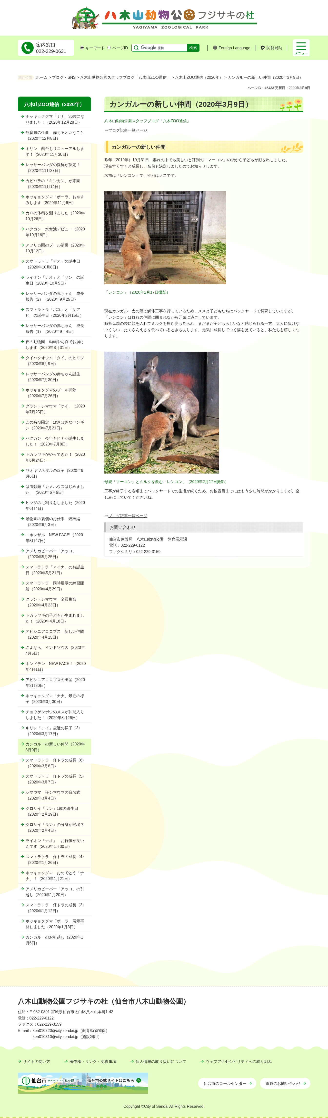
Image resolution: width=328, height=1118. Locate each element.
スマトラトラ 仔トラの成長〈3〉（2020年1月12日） (56, 908)
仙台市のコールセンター (225, 1083)
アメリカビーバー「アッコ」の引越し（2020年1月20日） (55, 892)
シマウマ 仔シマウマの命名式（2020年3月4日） (53, 795)
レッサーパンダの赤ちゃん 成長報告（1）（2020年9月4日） (55, 329)
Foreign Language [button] (234, 48)
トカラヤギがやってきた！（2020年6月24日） (55, 457)
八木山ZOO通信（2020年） (199, 77)
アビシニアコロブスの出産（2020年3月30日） (55, 683)
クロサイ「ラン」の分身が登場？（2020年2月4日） (55, 827)
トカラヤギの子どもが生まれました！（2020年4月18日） (55, 618)
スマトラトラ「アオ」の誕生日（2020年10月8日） (53, 264)
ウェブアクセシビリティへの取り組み (239, 1061)
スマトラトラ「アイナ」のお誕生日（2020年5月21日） (55, 570)
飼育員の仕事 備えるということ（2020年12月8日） (55, 135)
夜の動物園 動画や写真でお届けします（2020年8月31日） (55, 345)
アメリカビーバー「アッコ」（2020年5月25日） (51, 554)
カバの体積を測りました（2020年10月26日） (55, 216)
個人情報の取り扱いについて (161, 1061)
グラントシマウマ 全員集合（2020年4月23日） (51, 602)
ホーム (42, 77)
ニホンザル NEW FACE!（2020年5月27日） (54, 538)
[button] (271, 48)
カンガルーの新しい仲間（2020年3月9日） (55, 747)
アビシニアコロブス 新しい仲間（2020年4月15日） (55, 634)
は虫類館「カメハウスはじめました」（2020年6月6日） (55, 490)
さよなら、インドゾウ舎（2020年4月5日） (55, 650)
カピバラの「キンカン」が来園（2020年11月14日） (53, 184)
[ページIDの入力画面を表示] (109, 47)
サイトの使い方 (36, 1061)
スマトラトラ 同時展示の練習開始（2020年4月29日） (55, 586)
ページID (117, 48)
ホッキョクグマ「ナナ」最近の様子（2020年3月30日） (55, 699)
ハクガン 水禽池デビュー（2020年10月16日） (55, 232)
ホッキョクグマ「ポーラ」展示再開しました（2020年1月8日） (55, 924)
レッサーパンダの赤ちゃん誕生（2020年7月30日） (53, 377)
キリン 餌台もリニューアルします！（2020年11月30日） (55, 152)
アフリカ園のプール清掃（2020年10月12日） (55, 248)
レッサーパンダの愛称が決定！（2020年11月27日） (53, 168)
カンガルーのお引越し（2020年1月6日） (54, 940)
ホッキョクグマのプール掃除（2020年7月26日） (51, 393)
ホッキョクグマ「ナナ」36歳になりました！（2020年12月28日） (55, 119)
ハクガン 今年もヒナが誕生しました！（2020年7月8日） (55, 441)
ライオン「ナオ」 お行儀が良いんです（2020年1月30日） (55, 844)
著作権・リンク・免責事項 (93, 1061)
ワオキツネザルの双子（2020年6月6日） (54, 473)
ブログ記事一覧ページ (127, 130)
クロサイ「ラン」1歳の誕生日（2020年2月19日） (52, 811)
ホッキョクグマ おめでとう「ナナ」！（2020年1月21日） (55, 876)
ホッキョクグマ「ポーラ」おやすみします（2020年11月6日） (55, 200)
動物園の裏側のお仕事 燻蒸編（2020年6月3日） (53, 522)
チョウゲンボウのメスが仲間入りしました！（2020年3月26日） (55, 715)
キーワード (92, 48)
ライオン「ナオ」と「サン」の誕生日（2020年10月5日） (55, 280)
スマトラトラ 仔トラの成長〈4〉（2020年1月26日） (56, 860)
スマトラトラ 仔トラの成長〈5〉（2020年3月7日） (56, 779)
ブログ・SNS (64, 77)
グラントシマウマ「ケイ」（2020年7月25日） (55, 409)
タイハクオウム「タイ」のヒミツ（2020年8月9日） (55, 361)
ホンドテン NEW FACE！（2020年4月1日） (56, 667)
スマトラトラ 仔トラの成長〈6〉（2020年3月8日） (56, 763)
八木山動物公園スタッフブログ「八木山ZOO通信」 (125, 77)
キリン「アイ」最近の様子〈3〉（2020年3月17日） (54, 731)
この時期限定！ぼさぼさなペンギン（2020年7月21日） (55, 425)
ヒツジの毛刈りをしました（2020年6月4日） (55, 506)
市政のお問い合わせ (283, 1083)
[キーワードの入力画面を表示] (82, 47)
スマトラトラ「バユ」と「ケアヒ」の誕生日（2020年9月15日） (55, 312)
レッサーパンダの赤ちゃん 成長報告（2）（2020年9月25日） (55, 296)
